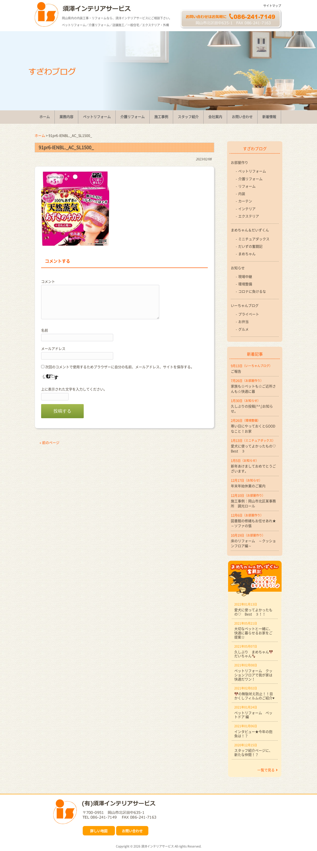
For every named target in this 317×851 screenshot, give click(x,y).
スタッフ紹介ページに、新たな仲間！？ (253, 752)
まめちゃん (247, 253)
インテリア (247, 208)
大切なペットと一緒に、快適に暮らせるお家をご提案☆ (253, 632)
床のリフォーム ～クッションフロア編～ (253, 543)
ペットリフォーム (252, 171)
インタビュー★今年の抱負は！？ (253, 733)
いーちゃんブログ (245, 305)
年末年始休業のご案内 (248, 485)
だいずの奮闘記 (250, 246)
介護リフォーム (250, 178)
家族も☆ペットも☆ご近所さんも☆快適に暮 (253, 388)
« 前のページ (49, 442)
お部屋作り (239, 162)
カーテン (245, 200)
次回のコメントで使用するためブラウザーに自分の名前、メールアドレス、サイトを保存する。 (119, 366)
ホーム (40, 135)
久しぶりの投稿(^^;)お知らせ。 (252, 408)
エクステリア (248, 216)
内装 (241, 193)
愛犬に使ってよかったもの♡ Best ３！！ (253, 611)
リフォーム (247, 186)
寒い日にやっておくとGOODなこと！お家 (253, 428)
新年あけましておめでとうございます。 (253, 468)
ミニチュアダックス (253, 238)
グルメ (243, 329)
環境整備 (245, 283)
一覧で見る (267, 769)
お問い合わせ (132, 830)
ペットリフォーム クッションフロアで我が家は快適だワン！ (253, 674)
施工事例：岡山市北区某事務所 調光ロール (253, 503)
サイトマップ (272, 5)
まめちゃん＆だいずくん (250, 229)
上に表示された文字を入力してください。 (74, 389)
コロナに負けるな (252, 291)
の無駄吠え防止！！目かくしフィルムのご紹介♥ (254, 695)
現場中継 (245, 276)
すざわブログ (255, 148)
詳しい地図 (98, 830)
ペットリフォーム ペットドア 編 (253, 714)
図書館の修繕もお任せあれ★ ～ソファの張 (255, 523)
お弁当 (243, 321)
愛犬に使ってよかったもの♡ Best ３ (255, 448)
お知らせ (238, 267)
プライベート (248, 314)
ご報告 (236, 371)
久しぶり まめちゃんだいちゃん (253, 653)
